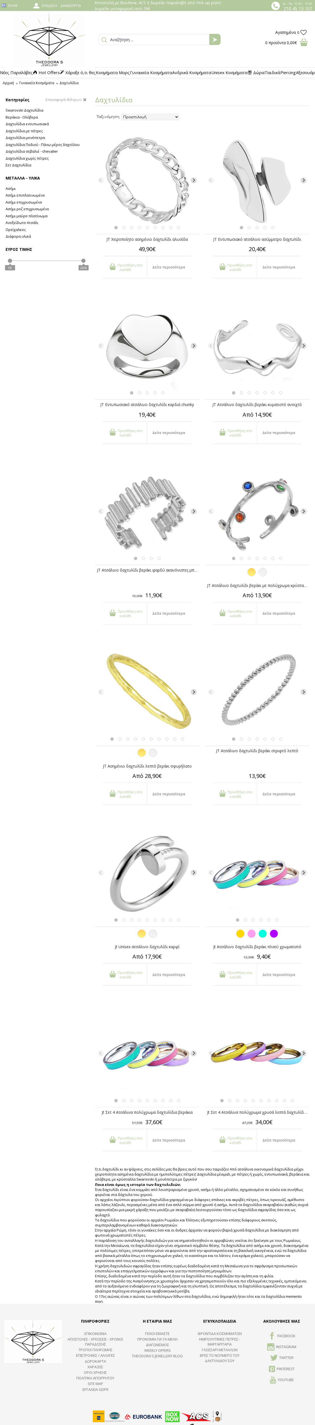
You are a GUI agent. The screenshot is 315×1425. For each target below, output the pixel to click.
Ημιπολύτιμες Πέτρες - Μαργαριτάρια (219, 1342)
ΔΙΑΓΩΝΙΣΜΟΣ (157, 1344)
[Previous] (101, 180)
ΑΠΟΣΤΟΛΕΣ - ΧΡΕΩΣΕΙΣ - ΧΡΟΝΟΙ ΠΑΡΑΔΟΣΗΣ (95, 1342)
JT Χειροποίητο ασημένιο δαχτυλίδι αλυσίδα (147, 239)
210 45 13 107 (298, 9)
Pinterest (282, 1369)
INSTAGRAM (281, 1347)
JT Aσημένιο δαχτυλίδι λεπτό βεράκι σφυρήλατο (147, 766)
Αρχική (8, 83)
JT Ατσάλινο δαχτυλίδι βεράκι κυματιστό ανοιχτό (257, 404)
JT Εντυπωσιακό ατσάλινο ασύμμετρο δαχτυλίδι (257, 239)
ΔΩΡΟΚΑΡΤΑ (95, 1361)
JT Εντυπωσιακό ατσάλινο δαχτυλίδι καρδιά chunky (147, 404)
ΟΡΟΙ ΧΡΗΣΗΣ (95, 1372)
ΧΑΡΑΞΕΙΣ (95, 1366)
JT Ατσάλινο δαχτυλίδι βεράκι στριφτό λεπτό (257, 750)
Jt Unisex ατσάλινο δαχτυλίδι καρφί (147, 946)
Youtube (282, 1380)
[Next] (194, 180)
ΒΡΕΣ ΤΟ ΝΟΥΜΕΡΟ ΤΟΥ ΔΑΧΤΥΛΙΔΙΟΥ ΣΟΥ (220, 1358)
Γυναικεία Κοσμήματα (36, 83)
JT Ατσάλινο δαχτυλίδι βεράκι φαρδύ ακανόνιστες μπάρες (148, 570)
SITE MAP (95, 1383)
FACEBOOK (281, 1336)
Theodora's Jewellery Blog (157, 1355)
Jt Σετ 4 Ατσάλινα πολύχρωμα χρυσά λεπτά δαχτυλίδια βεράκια (258, 1112)
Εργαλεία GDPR (95, 1389)
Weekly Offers (157, 1350)
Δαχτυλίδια (69, 83)
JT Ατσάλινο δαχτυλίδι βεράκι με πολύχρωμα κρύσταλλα (258, 585)
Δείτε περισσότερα (168, 267)
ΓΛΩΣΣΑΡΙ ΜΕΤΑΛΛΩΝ (220, 1349)
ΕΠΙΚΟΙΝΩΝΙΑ (95, 1333)
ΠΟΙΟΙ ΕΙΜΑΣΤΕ (157, 1333)
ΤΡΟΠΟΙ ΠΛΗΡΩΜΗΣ (95, 1349)
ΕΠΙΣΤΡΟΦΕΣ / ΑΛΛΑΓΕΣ (95, 1355)
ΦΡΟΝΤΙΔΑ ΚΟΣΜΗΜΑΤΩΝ (220, 1333)
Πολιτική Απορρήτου (95, 1378)
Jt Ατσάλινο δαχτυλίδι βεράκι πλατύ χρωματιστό (257, 946)
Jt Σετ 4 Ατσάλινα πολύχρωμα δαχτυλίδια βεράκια (147, 1112)
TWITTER (281, 1358)
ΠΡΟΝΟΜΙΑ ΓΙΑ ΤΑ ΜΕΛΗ (157, 1339)
